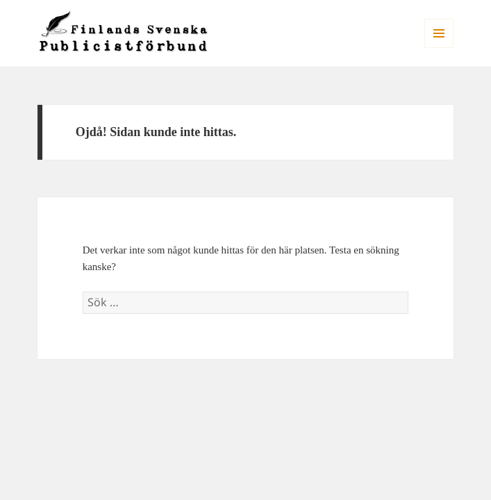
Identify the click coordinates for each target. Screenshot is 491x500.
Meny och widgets (439, 47)
